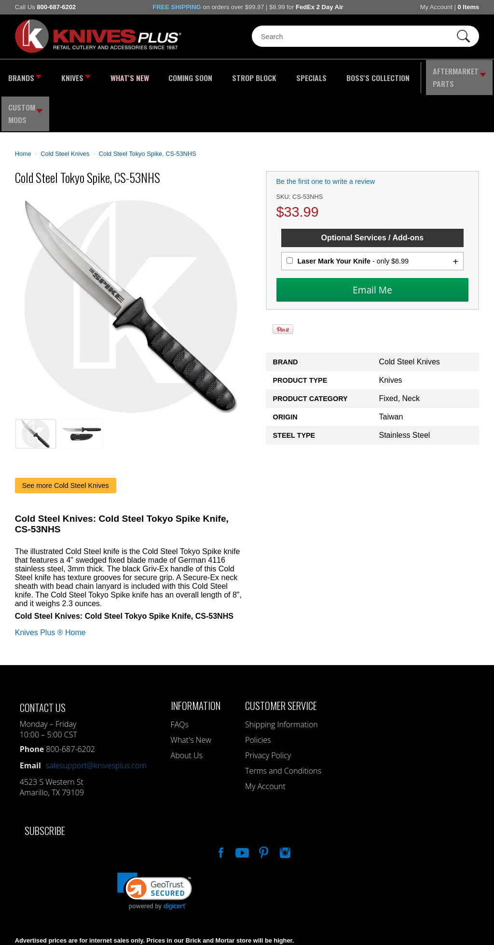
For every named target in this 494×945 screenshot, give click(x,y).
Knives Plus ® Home (50, 590)
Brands (23, 74)
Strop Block (227, 74)
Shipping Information (281, 682)
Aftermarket (411, 74)
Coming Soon (171, 74)
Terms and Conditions (283, 728)
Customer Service (281, 662)
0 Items (468, 7)
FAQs (180, 682)
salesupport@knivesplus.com (96, 723)
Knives (70, 74)
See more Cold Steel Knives (65, 443)
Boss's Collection (337, 74)
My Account (436, 7)
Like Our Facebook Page (220, 809)
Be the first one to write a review (325, 139)
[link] (154, 848)
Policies (258, 697)
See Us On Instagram (284, 809)
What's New (118, 74)
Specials (278, 74)
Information (195, 662)
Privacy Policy (268, 713)
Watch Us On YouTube (241, 809)
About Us (187, 713)
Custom (470, 74)
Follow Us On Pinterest (263, 809)
